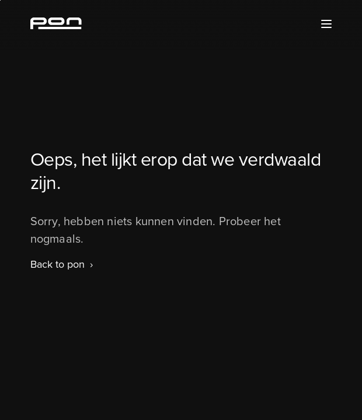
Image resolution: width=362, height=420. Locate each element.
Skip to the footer (0, 0)
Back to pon (57, 264)
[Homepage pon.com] (56, 25)
